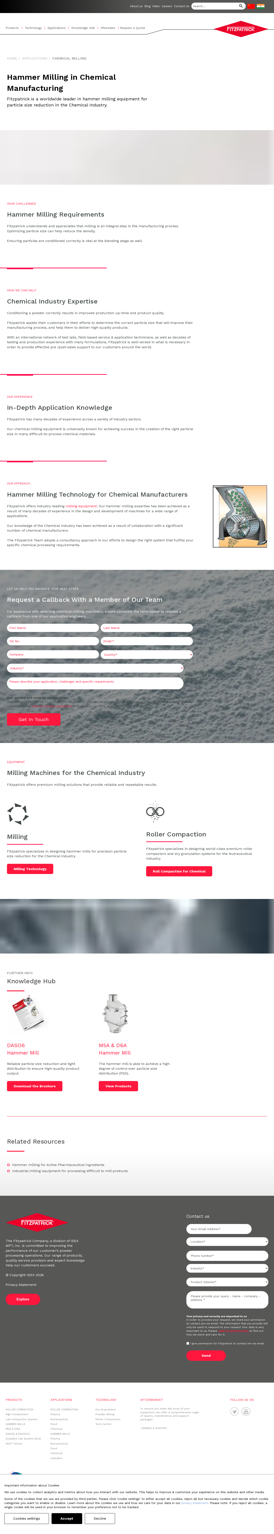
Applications (56, 28)
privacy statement (194, 1503)
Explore (23, 1299)
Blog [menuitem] (147, 6)
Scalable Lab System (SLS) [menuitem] (23, 1438)
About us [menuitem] (136, 6)
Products (12, 28)
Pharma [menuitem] (55, 1414)
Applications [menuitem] (34, 58)
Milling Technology (30, 869)
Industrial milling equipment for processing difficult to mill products (70, 1171)
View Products (119, 1086)
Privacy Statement (21, 1285)
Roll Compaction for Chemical (179, 871)
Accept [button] (66, 1518)
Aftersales (108, 28)
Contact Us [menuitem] (181, 6)
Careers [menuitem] (167, 6)
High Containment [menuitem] (17, 1414)
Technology (33, 28)
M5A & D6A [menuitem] (13, 1428)
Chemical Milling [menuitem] (69, 58)
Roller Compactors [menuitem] (107, 1419)
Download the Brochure (35, 1086)
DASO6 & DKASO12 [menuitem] (18, 1433)
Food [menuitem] (53, 1424)
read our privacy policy (233, 1330)
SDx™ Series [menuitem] (14, 1443)
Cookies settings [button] (26, 1518)
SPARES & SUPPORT (154, 1428)
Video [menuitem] (156, 6)
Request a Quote (132, 28)
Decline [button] (100, 1518)
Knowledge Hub (83, 28)
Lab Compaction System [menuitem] (22, 1419)
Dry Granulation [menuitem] (105, 1409)
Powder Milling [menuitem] (104, 1414)
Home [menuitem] (12, 58)
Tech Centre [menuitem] (103, 1424)
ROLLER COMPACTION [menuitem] (19, 1409)
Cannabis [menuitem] (56, 1458)
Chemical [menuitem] (56, 1428)
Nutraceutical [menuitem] (59, 1419)
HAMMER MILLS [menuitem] (15, 1424)
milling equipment (81, 506)
